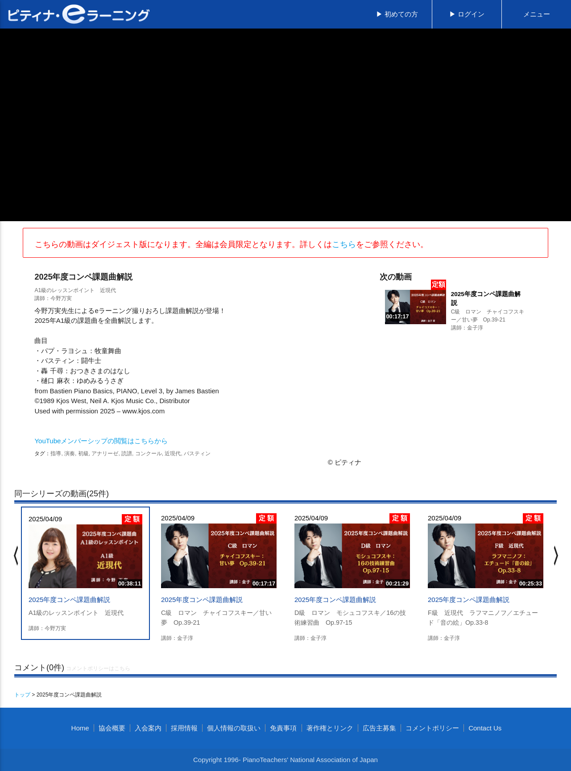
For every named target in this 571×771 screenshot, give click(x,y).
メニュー (536, 14)
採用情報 (184, 728)
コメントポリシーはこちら (98, 668)
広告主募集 (379, 728)
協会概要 (112, 728)
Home (80, 728)
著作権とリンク (329, 728)
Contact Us (484, 728)
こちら (344, 244)
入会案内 (148, 728)
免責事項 (283, 728)
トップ (22, 695)
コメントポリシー (432, 728)
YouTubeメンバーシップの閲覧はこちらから (101, 441)
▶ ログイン (466, 14)
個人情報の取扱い (234, 728)
